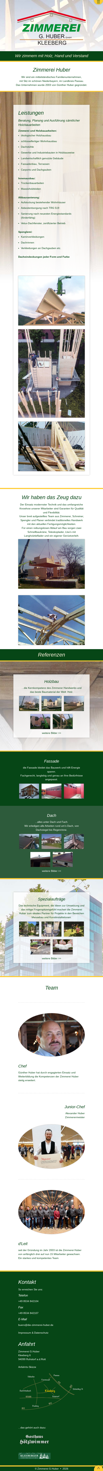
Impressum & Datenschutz (33, 1332)
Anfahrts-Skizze (27, 1367)
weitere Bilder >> (51, 733)
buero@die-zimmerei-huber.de (35, 1325)
